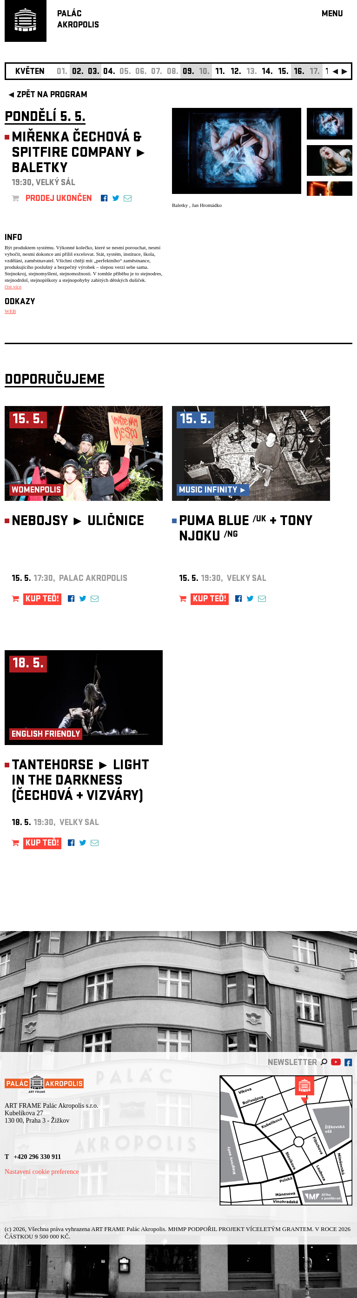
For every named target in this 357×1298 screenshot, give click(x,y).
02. (78, 72)
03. (93, 72)
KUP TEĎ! (42, 599)
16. (299, 72)
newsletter (292, 1063)
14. (267, 72)
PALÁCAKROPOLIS (78, 20)
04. (109, 72)
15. (283, 72)
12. (236, 72)
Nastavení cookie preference (42, 1171)
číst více (13, 286)
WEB (10, 311)
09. (188, 72)
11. (220, 72)
